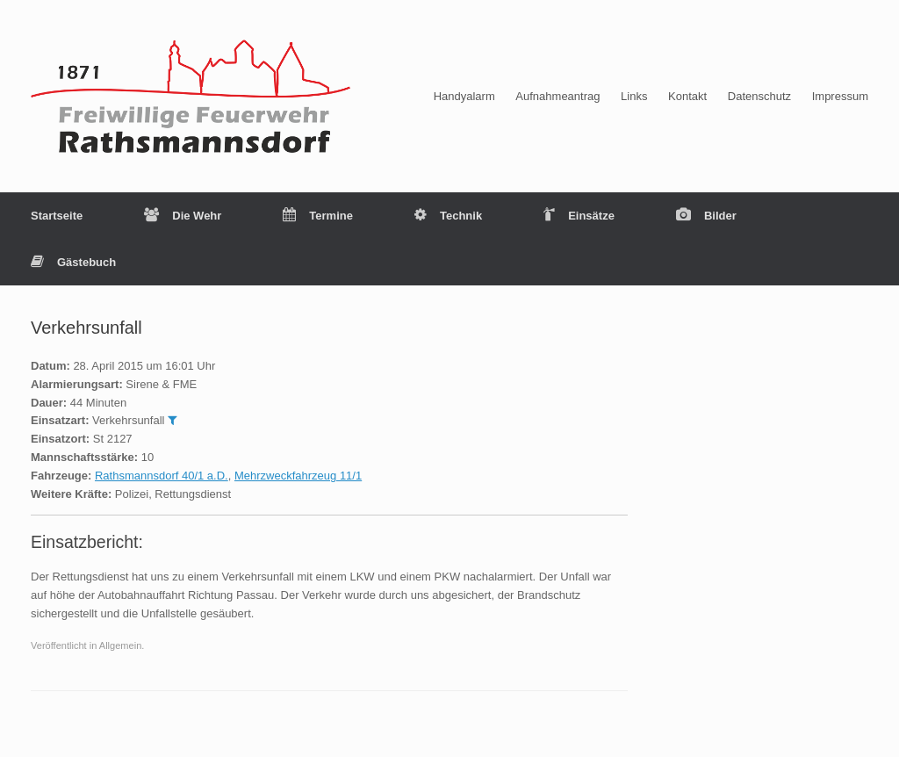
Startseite (57, 215)
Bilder (706, 215)
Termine (318, 215)
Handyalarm (464, 96)
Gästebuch (73, 262)
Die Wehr (182, 215)
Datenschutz (759, 96)
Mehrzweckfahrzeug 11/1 (298, 475)
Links (634, 96)
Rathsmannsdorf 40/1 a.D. (161, 475)
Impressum (840, 96)
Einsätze (579, 215)
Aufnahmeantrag (557, 96)
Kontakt (687, 96)
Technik (448, 215)
